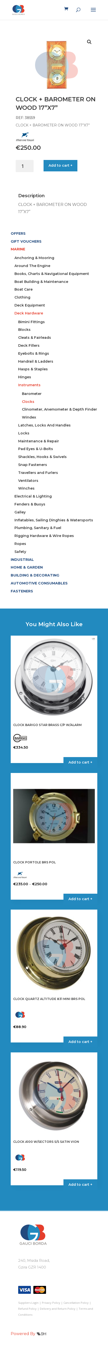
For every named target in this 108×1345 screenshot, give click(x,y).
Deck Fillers (29, 345)
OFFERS (18, 233)
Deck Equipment (29, 305)
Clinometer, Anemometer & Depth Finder (59, 409)
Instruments (29, 385)
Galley (20, 512)
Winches (26, 488)
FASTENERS (22, 591)
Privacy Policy (51, 1303)
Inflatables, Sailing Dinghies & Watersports (53, 520)
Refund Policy (27, 1308)
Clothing (22, 297)
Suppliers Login (28, 1303)
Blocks (24, 329)
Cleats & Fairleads (34, 337)
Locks (23, 433)
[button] (89, 42)
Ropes (20, 543)
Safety (20, 551)
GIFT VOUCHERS (26, 241)
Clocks (28, 401)
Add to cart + (60, 165)
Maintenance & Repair (38, 441)
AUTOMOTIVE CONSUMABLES (39, 583)
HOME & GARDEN (27, 567)
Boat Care (23, 289)
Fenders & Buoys (29, 504)
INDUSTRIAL (22, 559)
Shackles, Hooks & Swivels (42, 457)
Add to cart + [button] (80, 762)
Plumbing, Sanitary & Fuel (37, 528)
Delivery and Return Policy (57, 1308)
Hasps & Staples (33, 369)
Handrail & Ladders (35, 361)
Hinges (24, 377)
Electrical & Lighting (33, 496)
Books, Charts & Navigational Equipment (51, 273)
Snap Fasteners (32, 464)
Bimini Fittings (31, 322)
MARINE (18, 249)
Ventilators (28, 480)
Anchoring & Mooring (34, 258)
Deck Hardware (28, 313)
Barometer (32, 393)
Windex (29, 417)
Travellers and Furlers (38, 472)
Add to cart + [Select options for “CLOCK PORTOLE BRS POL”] (80, 899)
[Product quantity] (25, 166)
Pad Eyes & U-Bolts (35, 449)
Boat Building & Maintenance (41, 281)
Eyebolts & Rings (33, 353)
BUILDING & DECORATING (35, 575)
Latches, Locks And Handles (44, 425)
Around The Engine (32, 266)
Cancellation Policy (76, 1303)
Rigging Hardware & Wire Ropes (44, 536)
